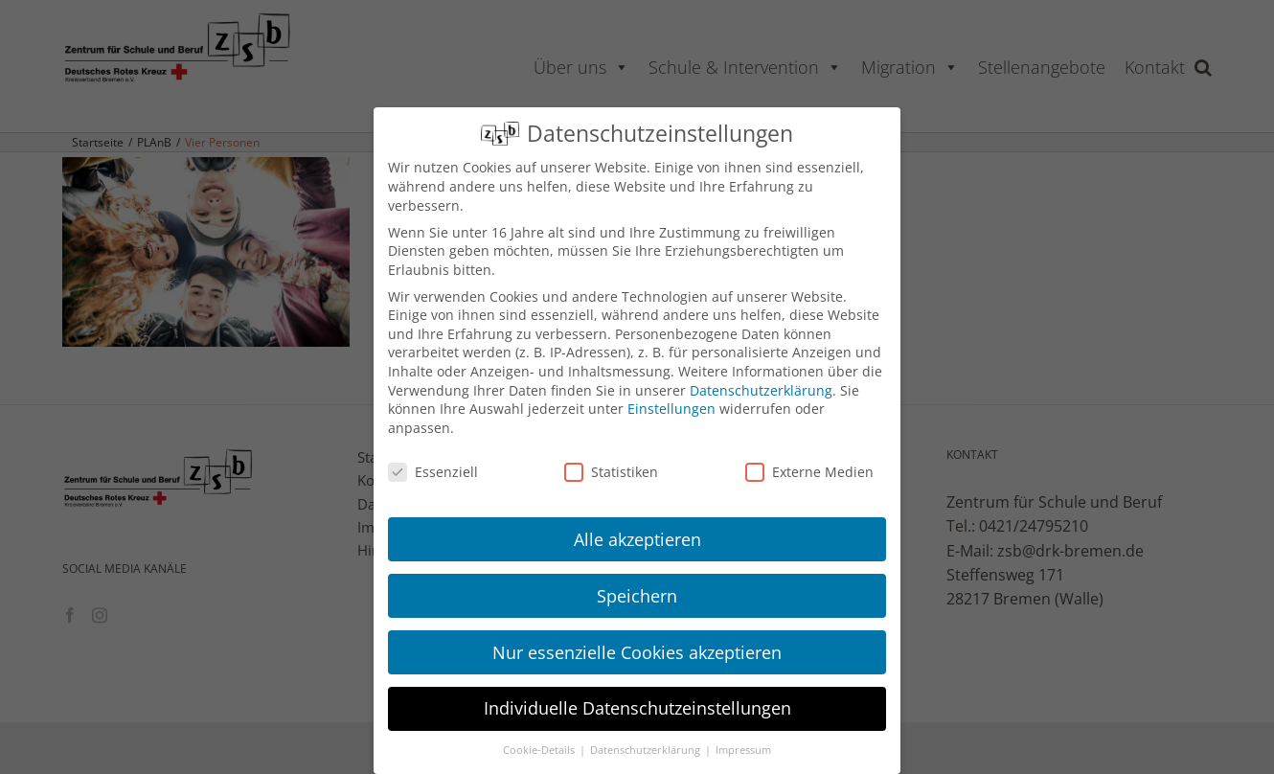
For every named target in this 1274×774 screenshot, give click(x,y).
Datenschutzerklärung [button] (646, 750)
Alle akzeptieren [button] (637, 539)
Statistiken (611, 472)
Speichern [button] (637, 595)
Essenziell (433, 472)
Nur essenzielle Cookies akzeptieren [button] (637, 652)
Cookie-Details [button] (540, 750)
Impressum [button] (743, 750)
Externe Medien (809, 472)
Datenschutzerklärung (761, 390)
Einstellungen (671, 408)
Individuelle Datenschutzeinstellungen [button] (637, 707)
